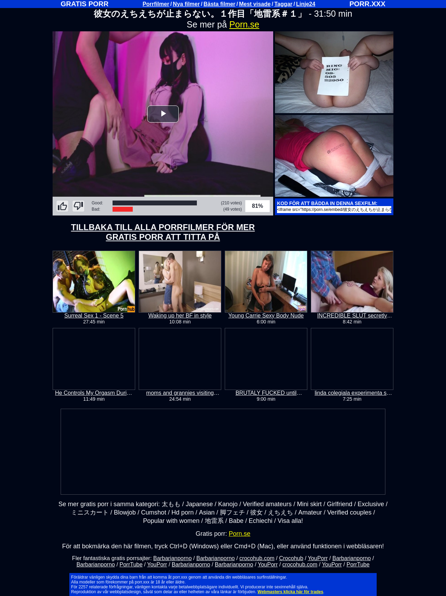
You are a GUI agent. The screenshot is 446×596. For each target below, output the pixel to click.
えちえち (280, 512)
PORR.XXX (367, 4)
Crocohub (291, 558)
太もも (171, 504)
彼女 (256, 512)
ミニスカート (90, 512)
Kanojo (228, 504)
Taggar (283, 4)
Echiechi (260, 520)
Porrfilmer (156, 4)
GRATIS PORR (84, 4)
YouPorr (318, 558)
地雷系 (214, 520)
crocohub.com (257, 558)
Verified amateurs (267, 504)
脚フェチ (232, 512)
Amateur (310, 512)
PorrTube (131, 564)
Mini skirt (309, 504)
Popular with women (171, 520)
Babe (236, 520)
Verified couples (349, 512)
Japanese (199, 504)
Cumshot (153, 512)
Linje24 (305, 4)
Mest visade (255, 4)
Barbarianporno (172, 558)
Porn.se (244, 24)
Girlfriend (339, 504)
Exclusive (370, 504)
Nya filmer (186, 4)
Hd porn (182, 512)
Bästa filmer (219, 4)
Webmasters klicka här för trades (290, 591)
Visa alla (289, 520)
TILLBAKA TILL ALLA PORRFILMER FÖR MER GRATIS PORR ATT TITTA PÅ (163, 232)
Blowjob (125, 512)
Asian (207, 512)
